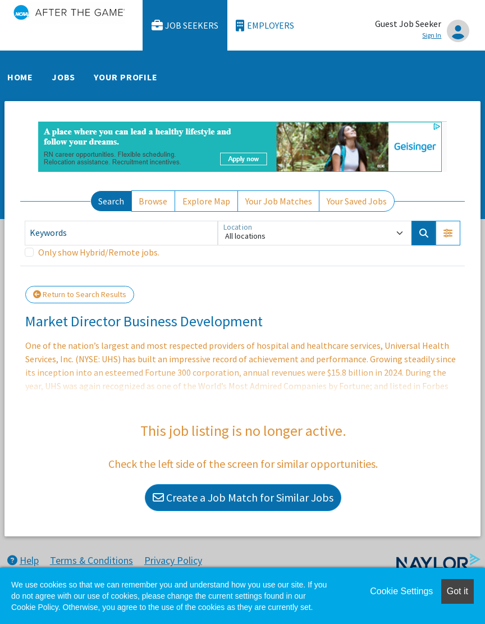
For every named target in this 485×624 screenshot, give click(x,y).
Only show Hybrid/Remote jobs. (98, 252)
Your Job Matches (278, 201)
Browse (153, 201)
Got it (457, 591)
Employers (265, 26)
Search (111, 201)
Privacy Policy (173, 560)
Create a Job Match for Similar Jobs (243, 497)
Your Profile (126, 77)
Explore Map (206, 201)
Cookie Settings (401, 591)
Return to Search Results (79, 294)
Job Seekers (185, 26)
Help (23, 560)
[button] (448, 233)
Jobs (63, 77)
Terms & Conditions (91, 560)
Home (20, 77)
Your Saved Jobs (357, 201)
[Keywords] (121, 233)
